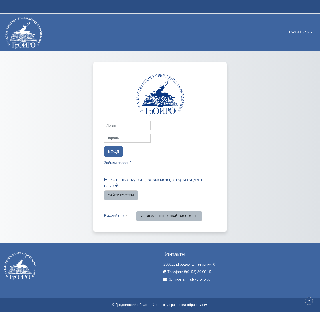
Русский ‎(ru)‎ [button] (114, 215)
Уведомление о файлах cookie (169, 216)
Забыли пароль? (118, 163)
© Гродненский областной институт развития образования (160, 305)
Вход (113, 151)
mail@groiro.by (198, 279)
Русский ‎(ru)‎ (299, 32)
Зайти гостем (121, 195)
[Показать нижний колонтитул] (309, 301)
